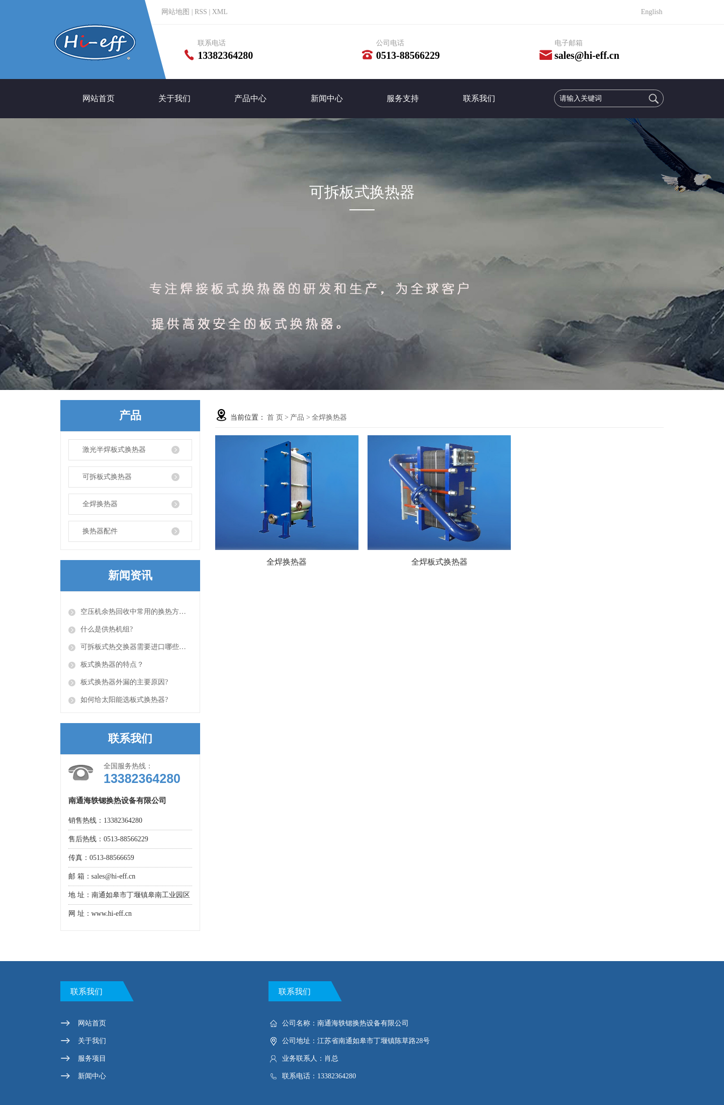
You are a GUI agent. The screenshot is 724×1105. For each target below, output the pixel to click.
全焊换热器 (100, 504)
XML (220, 12)
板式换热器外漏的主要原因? (124, 682)
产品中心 (250, 98)
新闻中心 (327, 98)
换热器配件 (100, 531)
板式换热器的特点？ (112, 664)
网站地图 (175, 12)
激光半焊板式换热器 (114, 449)
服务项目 (92, 1058)
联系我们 (479, 98)
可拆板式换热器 (107, 477)
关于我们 (174, 98)
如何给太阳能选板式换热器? (124, 699)
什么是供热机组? (106, 629)
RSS (201, 12)
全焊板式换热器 (439, 562)
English (652, 12)
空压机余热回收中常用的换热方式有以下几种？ (136, 611)
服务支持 (403, 98)
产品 (297, 417)
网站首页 (98, 98)
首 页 (275, 417)
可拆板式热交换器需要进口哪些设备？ (136, 647)
